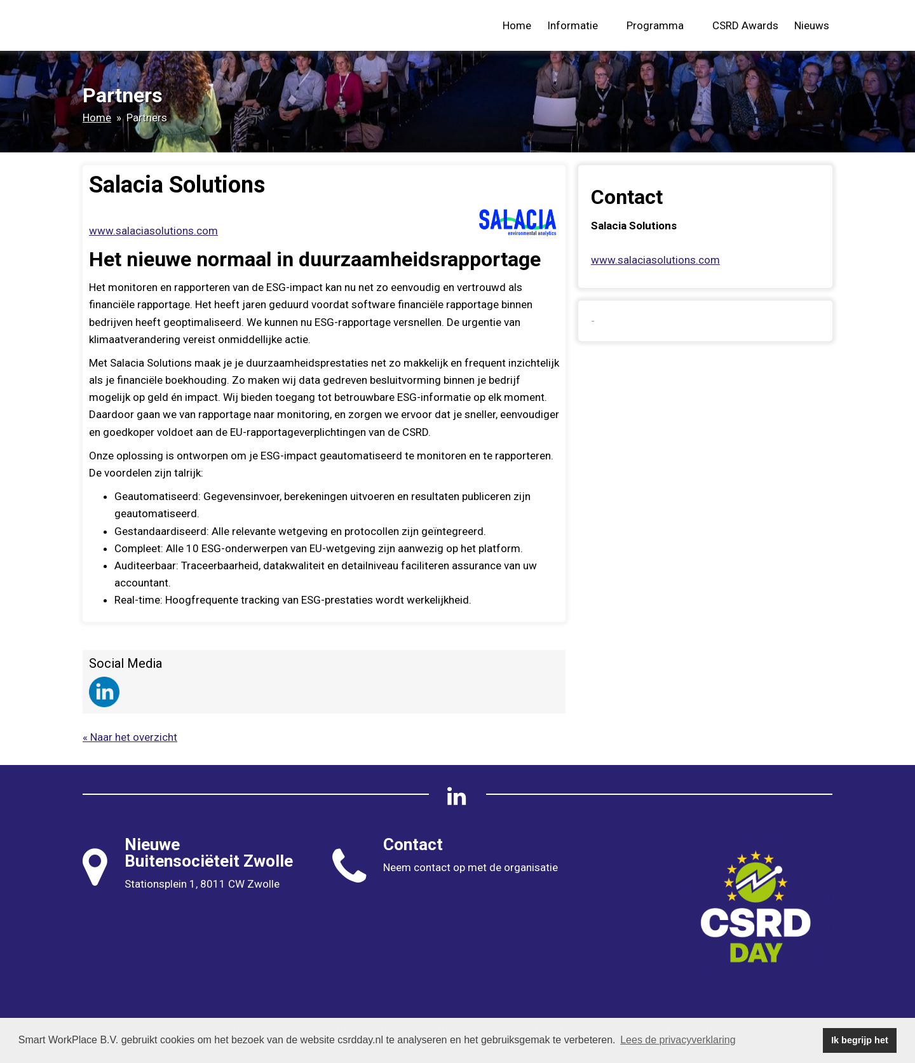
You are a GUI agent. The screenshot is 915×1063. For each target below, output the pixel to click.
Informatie (579, 25)
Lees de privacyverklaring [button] (677, 1039)
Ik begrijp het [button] (859, 1040)
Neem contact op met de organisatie (470, 867)
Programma (661, 25)
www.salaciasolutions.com (153, 230)
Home (517, 25)
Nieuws (811, 25)
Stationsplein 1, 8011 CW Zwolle (202, 883)
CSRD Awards (745, 25)
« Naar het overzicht (130, 737)
